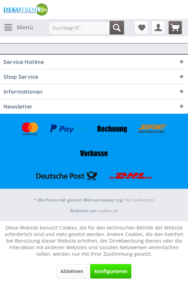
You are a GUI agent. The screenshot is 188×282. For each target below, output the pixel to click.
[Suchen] (117, 28)
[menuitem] (18, 27)
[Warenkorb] (175, 28)
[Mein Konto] (158, 28)
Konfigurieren (110, 271)
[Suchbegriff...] (86, 28)
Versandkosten (139, 200)
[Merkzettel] (141, 28)
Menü (18, 26)
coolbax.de (107, 211)
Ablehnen (71, 271)
